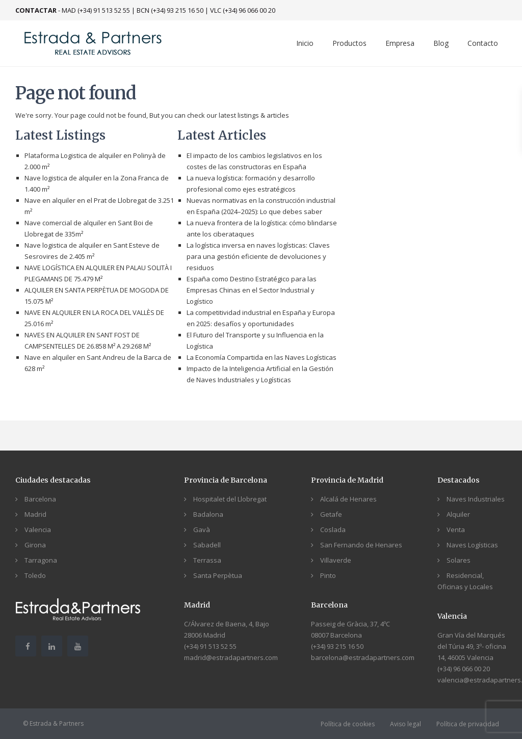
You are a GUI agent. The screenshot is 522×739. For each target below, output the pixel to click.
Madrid (35, 514)
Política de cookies (348, 724)
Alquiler (458, 514)
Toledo (35, 575)
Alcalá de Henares (348, 499)
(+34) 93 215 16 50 (337, 646)
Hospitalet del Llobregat (230, 499)
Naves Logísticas (472, 544)
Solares (459, 560)
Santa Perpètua (217, 575)
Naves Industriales (476, 499)
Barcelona (40, 499)
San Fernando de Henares (361, 544)
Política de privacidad (467, 724)
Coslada (333, 529)
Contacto (482, 43)
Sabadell (207, 544)
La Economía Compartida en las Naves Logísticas (261, 357)
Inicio (305, 43)
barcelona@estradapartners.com (362, 657)
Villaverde (335, 560)
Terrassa (207, 560)
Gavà (201, 529)
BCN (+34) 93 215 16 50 (170, 10)
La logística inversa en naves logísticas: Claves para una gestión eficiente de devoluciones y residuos (258, 256)
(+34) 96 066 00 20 (463, 668)
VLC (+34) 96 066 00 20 (242, 10)
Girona (35, 544)
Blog (441, 43)
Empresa (399, 43)
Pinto (328, 575)
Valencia (37, 529)
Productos (349, 43)
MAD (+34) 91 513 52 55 (96, 10)
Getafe (331, 514)
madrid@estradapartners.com (231, 657)
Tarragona (40, 560)
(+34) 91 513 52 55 (210, 646)
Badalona (208, 514)
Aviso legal (405, 724)
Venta (456, 529)
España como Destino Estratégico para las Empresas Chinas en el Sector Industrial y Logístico (252, 290)
